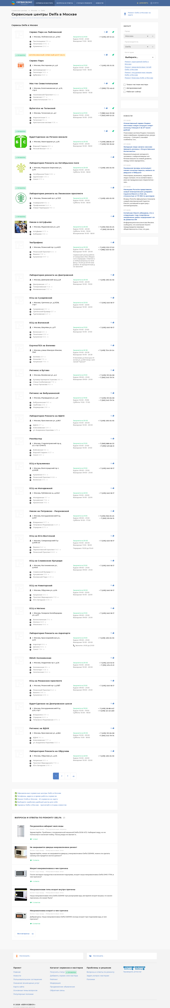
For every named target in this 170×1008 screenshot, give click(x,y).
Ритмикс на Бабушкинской (44, 393)
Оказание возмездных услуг (26, 983)
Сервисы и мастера (44, 3)
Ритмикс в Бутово (39, 370)
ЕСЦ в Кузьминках (39, 464)
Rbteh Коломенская (40, 658)
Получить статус (57, 972)
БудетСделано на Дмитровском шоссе (50, 704)
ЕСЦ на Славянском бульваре (46, 561)
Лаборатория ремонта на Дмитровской (51, 275)
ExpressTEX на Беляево (42, 346)
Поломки (91, 979)
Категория (129, 52)
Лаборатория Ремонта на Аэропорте (49, 633)
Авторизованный (134, 88)
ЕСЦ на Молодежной (40, 488)
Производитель (132, 42)
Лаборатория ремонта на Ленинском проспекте (56, 194)
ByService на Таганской (42, 108)
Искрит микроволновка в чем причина (49, 868)
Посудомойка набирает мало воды (46, 826)
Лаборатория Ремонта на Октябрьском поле (54, 163)
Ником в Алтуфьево (40, 222)
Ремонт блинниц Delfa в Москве (139, 78)
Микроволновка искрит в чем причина (49, 911)
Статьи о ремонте (84, 3)
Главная (17, 972)
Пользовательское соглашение (27, 979)
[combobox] (139, 36)
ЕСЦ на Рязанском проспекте (45, 681)
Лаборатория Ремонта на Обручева (49, 751)
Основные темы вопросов (25, 990)
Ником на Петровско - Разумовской (49, 511)
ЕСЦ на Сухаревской (40, 298)
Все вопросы (25, 933)
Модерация (55, 983)
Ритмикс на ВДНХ (39, 728)
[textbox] (139, 36)
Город (127, 31)
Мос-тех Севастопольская (43, 84)
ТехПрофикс (36, 243)
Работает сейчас (134, 92)
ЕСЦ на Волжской (39, 323)
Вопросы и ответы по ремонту (100, 972)
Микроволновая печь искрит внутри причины (52, 890)
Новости (99, 3)
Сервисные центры (21, 10)
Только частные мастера (137, 84)
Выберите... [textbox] (131, 57)
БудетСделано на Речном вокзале (48, 137)
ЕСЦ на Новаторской (40, 586)
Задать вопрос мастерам (98, 976)
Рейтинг (54, 979)
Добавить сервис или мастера (64, 976)
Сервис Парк (36, 61)
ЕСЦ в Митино (37, 608)
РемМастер (35, 439)
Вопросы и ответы (65, 3)
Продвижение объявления (62, 987)
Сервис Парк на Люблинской (45, 32)
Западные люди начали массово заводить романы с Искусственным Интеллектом (139, 149)
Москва (35, 10)
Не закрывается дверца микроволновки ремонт (53, 847)
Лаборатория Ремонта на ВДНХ (47, 416)
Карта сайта (18, 987)
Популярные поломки (23, 994)
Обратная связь (57, 990)
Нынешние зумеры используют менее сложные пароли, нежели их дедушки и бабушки (139, 170)
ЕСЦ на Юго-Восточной (42, 536)
